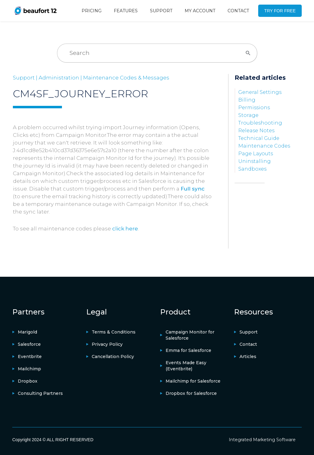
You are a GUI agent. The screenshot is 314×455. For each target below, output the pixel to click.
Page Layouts (255, 153)
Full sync (193, 189)
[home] (35, 10)
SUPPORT (161, 10)
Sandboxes (252, 169)
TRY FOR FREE (280, 10)
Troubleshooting (260, 123)
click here (125, 229)
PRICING (91, 10)
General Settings (259, 92)
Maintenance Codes (264, 146)
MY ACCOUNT (200, 10)
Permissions (254, 107)
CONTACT (238, 10)
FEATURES (126, 10)
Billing (246, 100)
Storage (248, 115)
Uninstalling (254, 161)
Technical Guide (258, 138)
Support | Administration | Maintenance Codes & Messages (91, 78)
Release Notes (256, 130)
